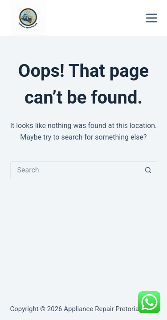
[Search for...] (74, 170)
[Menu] (151, 18)
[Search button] (148, 170)
